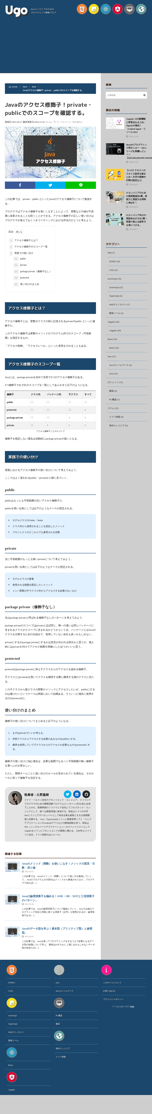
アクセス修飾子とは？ (23, 240)
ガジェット (113, 385)
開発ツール (115, 314)
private (20, 265)
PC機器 (113, 403)
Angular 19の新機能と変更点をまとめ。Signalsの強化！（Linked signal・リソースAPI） (136, 125)
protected (21, 278)
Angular (111, 323)
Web (109, 253)
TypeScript (114, 297)
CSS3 (112, 270)
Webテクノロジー (118, 306)
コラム (111, 411)
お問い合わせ (109, 991)
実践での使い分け (21, 253)
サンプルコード (66, 122)
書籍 (111, 394)
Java (53, 122)
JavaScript (112, 279)
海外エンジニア (117, 429)
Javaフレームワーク (119, 367)
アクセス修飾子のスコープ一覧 (28, 247)
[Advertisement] (76, 47)
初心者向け (80, 122)
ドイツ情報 (115, 420)
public (20, 259)
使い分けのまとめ (26, 284)
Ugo (16, 10)
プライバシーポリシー (113, 999)
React (110, 341)
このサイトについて (112, 983)
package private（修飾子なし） (33, 271)
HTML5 (113, 261)
